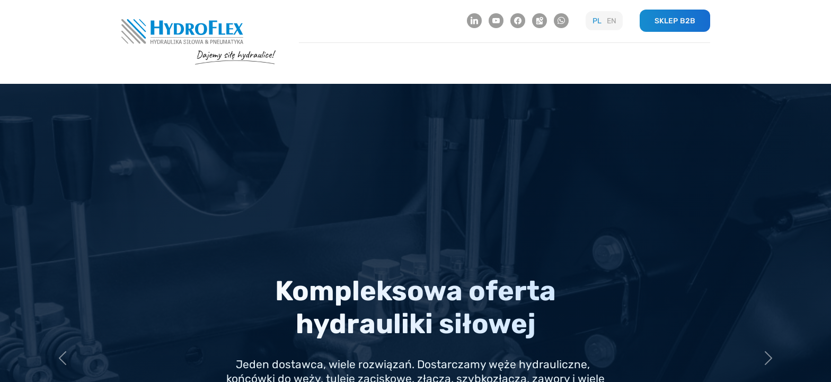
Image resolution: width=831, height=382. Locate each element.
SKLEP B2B (675, 20)
